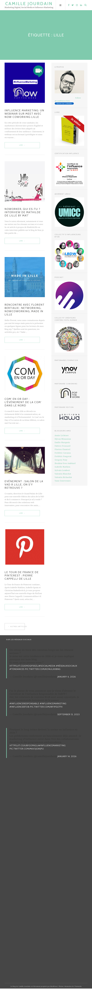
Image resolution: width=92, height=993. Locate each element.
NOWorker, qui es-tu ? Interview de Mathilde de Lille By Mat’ (23, 213)
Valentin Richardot (63, 477)
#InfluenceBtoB (19, 711)
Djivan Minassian (63, 439)
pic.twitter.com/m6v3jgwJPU (26, 753)
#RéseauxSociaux (66, 670)
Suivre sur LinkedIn (64, 103)
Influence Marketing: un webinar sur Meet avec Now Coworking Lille (24, 114)
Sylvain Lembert (62, 470)
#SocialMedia (47, 670)
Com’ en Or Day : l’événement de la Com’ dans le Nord (23, 404)
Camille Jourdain (29, 3)
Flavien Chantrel (62, 449)
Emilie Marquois (62, 442)
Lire (19, 146)
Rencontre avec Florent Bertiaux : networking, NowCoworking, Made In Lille (24, 311)
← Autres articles (16, 631)
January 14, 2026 (67, 760)
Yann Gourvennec (63, 481)
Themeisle (78, 991)
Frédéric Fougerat (63, 456)
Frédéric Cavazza (63, 453)
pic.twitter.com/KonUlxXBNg (42, 673)
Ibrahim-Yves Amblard (65, 463)
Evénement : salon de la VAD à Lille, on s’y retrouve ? (24, 487)
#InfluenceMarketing (53, 708)
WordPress (53, 991)
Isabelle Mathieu (62, 467)
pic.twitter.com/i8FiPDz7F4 (46, 711)
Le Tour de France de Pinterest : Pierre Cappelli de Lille (22, 579)
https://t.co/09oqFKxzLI (24, 670)
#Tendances (16, 673)
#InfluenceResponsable (24, 708)
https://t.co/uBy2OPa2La (24, 750)
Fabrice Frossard (62, 446)
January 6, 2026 (66, 681)
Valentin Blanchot (63, 474)
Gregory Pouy (61, 460)
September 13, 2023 (68, 719)
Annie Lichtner (62, 435)
